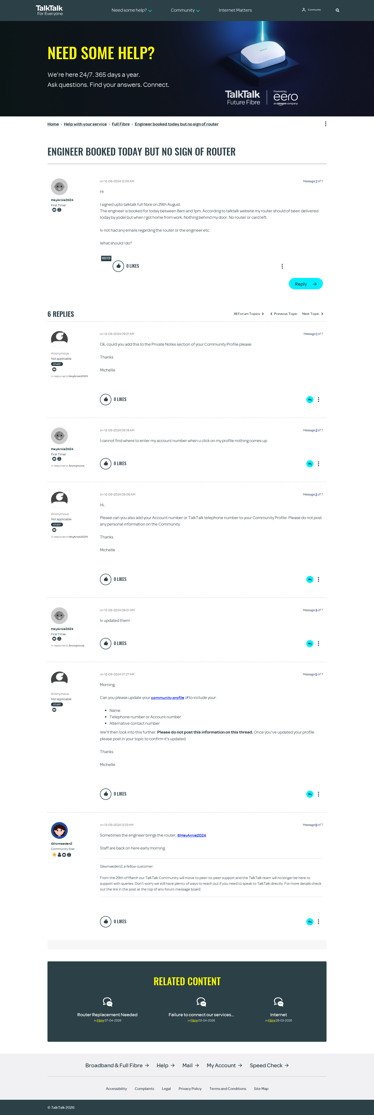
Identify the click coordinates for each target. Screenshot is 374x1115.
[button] (337, 10)
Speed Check (266, 1065)
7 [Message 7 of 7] (316, 181)
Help (162, 1065)
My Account (221, 1065)
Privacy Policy (190, 1088)
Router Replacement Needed (107, 1014)
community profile (170, 697)
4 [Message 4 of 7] (316, 610)
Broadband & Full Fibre (114, 1065)
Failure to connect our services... (201, 1014)
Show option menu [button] (323, 124)
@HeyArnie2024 (192, 835)
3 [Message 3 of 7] (316, 494)
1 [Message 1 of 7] (316, 334)
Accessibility (116, 1088)
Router (106, 258)
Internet (278, 1014)
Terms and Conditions (227, 1088)
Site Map (261, 1088)
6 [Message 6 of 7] (316, 825)
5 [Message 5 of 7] (316, 674)
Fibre (100, 1020)
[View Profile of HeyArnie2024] (62, 200)
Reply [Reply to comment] (309, 399)
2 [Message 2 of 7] (316, 430)
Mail (187, 1065)
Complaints (144, 1088)
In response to (69, 376)
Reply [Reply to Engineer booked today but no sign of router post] (301, 284)
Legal (166, 1088)
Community (316, 10)
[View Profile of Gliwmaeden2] (63, 843)
